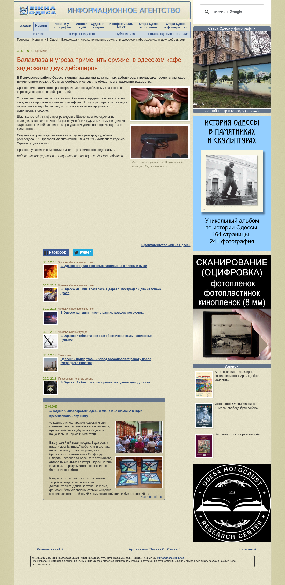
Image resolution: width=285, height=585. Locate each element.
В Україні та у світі (82, 34)
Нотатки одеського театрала (168, 34)
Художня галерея (97, 25)
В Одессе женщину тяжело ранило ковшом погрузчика (102, 312)
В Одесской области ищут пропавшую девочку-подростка (105, 382)
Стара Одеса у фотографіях (231, 28)
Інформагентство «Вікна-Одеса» (166, 245)
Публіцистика (125, 34)
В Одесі (39, 34)
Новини (41, 25)
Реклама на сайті (50, 549)
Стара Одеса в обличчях (148, 25)
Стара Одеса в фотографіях (175, 25)
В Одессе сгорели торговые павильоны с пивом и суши (104, 266)
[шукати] (231, 12)
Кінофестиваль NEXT (121, 25)
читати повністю (150, 497)
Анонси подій (81, 25)
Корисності (247, 549)
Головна (25, 26)
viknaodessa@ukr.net (170, 558)
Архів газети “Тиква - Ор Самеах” (154, 549)
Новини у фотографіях (62, 25)
